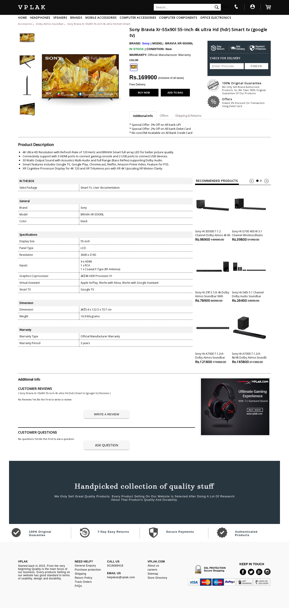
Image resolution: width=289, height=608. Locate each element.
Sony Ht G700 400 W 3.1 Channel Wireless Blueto (249, 213)
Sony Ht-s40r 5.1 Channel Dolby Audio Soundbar (249, 274)
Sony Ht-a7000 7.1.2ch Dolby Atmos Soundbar (212, 335)
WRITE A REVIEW (106, 414)
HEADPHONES (40, 18)
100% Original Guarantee (246, 88)
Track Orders (83, 581)
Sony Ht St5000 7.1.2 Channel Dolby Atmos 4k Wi (212, 213)
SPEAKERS (60, 18)
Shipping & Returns (188, 116)
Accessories (25, 23)
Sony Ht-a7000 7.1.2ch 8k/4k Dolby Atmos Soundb (249, 335)
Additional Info (143, 116)
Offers (246, 102)
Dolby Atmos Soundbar (50, 23)
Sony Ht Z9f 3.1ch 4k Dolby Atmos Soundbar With (212, 274)
